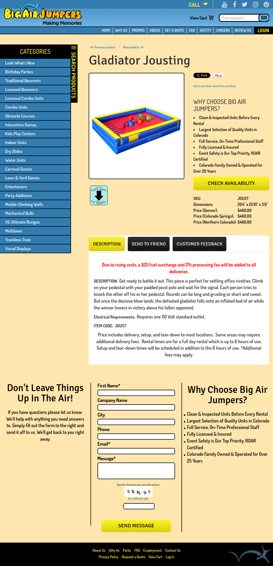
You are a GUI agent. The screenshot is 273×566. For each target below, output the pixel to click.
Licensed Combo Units (24, 98)
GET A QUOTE (174, 30)
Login (263, 30)
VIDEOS (154, 30)
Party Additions (18, 195)
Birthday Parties (19, 71)
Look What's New (20, 63)
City (101, 415)
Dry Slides (14, 151)
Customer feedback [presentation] (199, 244)
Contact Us (173, 550)
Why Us (114, 550)
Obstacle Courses (20, 116)
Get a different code (138, 498)
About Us (99, 550)
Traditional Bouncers (23, 80)
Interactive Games (21, 124)
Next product (133, 47)
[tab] (107, 244)
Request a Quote (134, 557)
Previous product (102, 47)
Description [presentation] (107, 244)
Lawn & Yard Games (22, 177)
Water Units (15, 160)
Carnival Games (18, 169)
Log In (170, 557)
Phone (103, 429)
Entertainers (16, 186)
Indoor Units (15, 142)
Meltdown (13, 230)
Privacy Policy (108, 557)
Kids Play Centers (20, 133)
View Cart (198, 18)
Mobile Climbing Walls (24, 204)
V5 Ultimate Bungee (22, 222)
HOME (106, 30)
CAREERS (223, 30)
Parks (127, 550)
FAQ (192, 30)
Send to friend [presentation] (149, 244)
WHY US (121, 30)
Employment (152, 550)
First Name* (108, 385)
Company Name (112, 400)
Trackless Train (18, 239)
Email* (103, 444)
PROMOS (138, 30)
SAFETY (205, 30)
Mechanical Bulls (19, 213)
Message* (106, 458)
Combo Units (16, 107)
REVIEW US (243, 30)
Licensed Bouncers (21, 89)
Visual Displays (18, 248)
